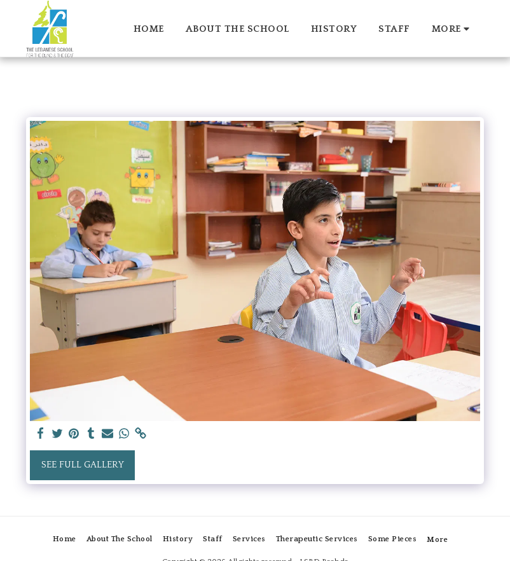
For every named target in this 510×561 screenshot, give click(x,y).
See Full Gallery (82, 464)
